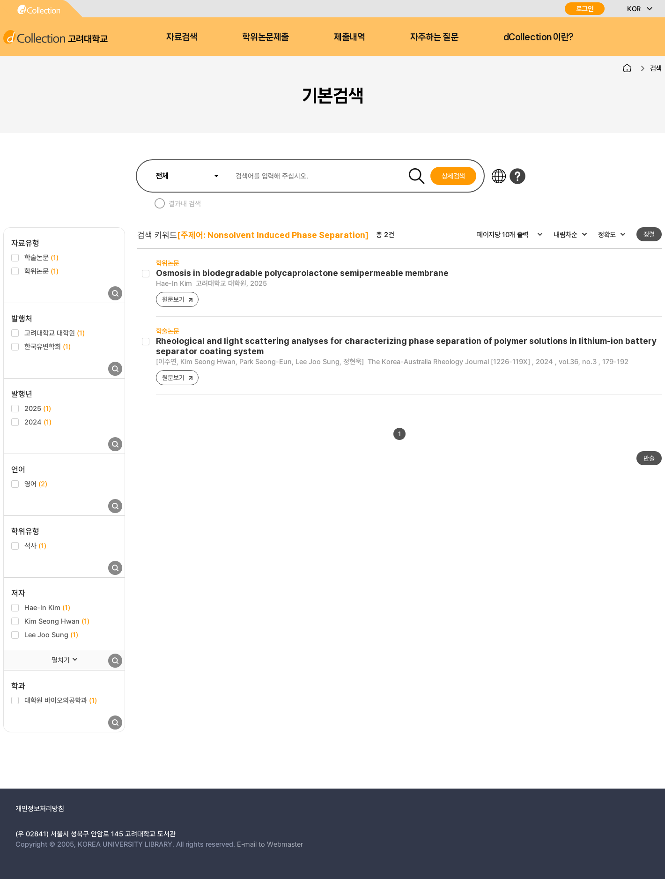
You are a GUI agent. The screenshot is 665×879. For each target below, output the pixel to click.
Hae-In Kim (47, 607)
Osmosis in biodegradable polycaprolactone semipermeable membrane (302, 273)
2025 (37, 408)
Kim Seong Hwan (56, 621)
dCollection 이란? (538, 37)
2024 (38, 421)
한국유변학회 (47, 346)
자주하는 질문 (434, 37)
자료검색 (181, 37)
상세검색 (454, 175)
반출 (649, 458)
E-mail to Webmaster (270, 844)
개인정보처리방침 (39, 808)
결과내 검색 (185, 203)
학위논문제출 (265, 37)
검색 (656, 68)
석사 (35, 545)
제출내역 (349, 37)
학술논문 (41, 257)
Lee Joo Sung (51, 634)
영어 (35, 483)
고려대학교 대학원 (54, 332)
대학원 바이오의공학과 (60, 700)
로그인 (585, 9)
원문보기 (173, 299)
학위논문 (41, 271)
